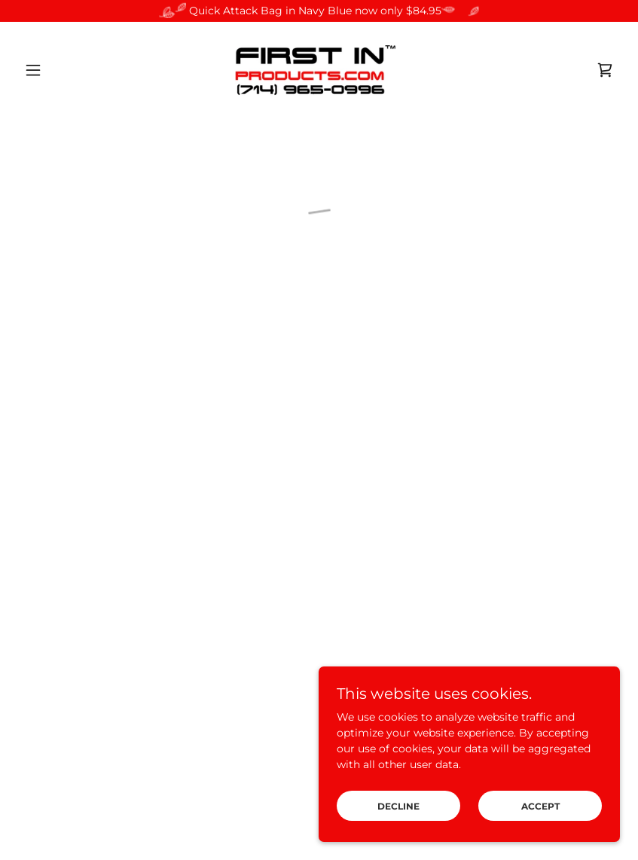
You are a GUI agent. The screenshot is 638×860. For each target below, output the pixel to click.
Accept (540, 806)
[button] (63, 70)
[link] (319, 70)
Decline (398, 806)
